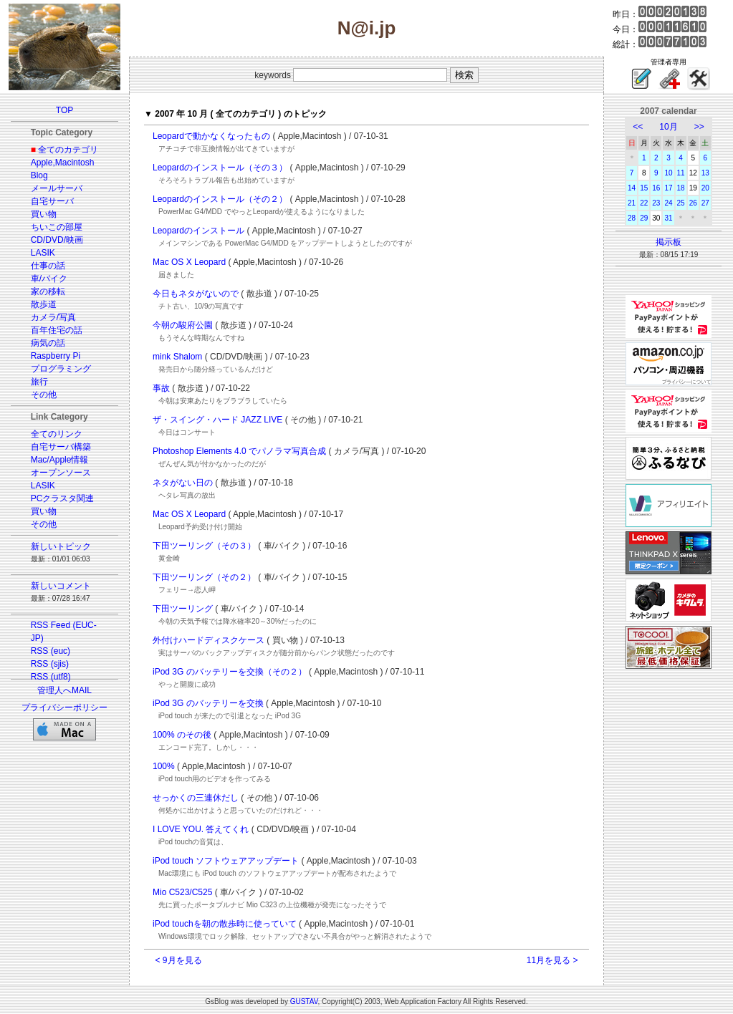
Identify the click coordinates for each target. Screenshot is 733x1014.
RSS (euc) (50, 651)
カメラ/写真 (53, 317)
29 (644, 218)
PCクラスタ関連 (63, 498)
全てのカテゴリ (68, 150)
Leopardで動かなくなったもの (211, 136)
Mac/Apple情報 (60, 460)
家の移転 (48, 291)
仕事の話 (48, 266)
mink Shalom (177, 357)
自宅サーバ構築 (61, 447)
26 (693, 203)
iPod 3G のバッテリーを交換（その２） (230, 672)
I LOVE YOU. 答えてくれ (201, 829)
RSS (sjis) (50, 664)
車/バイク (49, 279)
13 (705, 173)
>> (699, 127)
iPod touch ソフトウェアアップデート (226, 861)
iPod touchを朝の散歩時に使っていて (225, 924)
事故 (161, 388)
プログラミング (61, 369)
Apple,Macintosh (63, 163)
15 (644, 188)
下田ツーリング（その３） (204, 546)
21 (632, 203)
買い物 (44, 214)
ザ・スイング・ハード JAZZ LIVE (217, 420)
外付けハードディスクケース (208, 640)
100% (164, 766)
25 (681, 203)
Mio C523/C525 (182, 892)
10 (668, 173)
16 (656, 188)
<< (638, 127)
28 (632, 218)
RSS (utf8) (51, 677)
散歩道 (44, 304)
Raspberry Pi (55, 356)
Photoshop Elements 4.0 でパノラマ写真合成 (239, 451)
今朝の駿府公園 (183, 325)
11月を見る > (552, 960)
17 (668, 188)
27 (705, 203)
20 (705, 188)
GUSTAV (304, 1001)
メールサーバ (56, 188)
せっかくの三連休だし (196, 798)
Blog (39, 175)
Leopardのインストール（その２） (220, 199)
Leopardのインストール (198, 231)
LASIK (43, 253)
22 (644, 203)
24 (668, 203)
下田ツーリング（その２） (204, 577)
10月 (668, 127)
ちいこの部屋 (56, 227)
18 (681, 188)
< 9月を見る (178, 960)
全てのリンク (56, 434)
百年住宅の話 (56, 330)
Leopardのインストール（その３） (220, 168)
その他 (44, 395)
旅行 (39, 382)
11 (681, 173)
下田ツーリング (183, 609)
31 (668, 218)
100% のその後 (182, 735)
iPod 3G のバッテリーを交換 (208, 703)
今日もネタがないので (196, 294)
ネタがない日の (183, 483)
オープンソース (61, 473)
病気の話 (48, 343)
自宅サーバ (52, 201)
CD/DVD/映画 (57, 240)
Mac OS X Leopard (189, 262)
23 (656, 203)
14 (632, 188)
